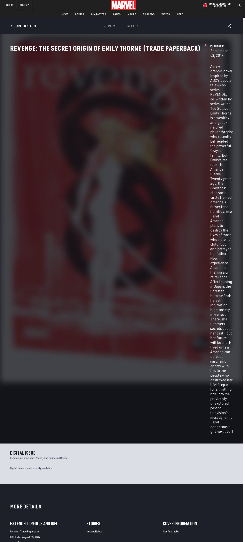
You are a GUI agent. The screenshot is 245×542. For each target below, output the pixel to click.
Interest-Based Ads (189, 532)
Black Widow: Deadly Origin (140, 452)
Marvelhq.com (79, 501)
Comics (79, 14)
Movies (132, 14)
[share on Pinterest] (219, 508)
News (65, 14)
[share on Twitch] (230, 508)
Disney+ (74, 495)
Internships (40, 506)
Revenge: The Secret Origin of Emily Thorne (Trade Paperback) (30, 360)
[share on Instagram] (219, 500)
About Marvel (41, 489)
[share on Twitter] (208, 500)
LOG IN (9, 5)
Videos (166, 14)
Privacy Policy (48, 532)
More (180, 14)
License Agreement (165, 532)
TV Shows (149, 14)
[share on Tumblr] (230, 500)
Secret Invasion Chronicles (28, 452)
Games (117, 14)
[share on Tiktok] (198, 516)
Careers (38, 501)
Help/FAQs (39, 495)
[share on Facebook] (198, 500)
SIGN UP (24, 5)
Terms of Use (30, 532)
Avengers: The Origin (80, 452)
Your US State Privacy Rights (74, 532)
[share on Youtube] (198, 508)
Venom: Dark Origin (192, 452)
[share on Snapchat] (208, 508)
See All (225, 284)
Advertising (77, 489)
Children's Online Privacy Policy (135, 532)
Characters (98, 14)
